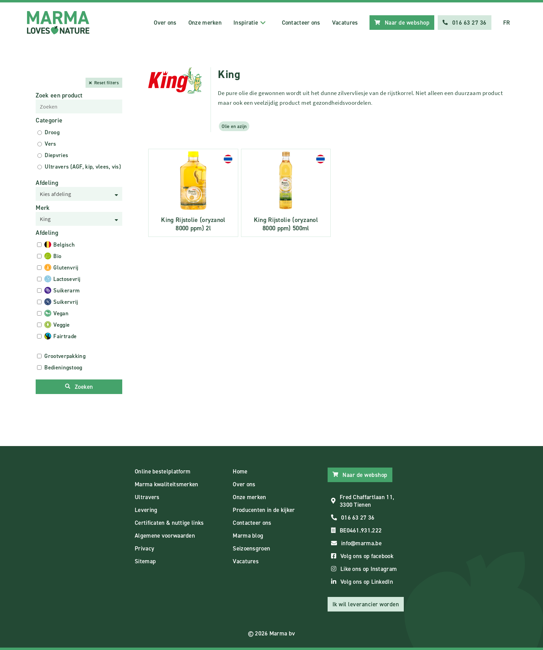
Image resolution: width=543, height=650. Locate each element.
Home (240, 471)
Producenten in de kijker (264, 510)
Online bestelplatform (162, 471)
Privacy (144, 548)
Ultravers (147, 497)
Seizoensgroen (251, 548)
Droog (52, 132)
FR (506, 22)
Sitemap (145, 561)
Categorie (49, 120)
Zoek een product (59, 95)
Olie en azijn (234, 126)
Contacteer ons (301, 22)
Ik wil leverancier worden (365, 604)
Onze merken (205, 22)
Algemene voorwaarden (165, 535)
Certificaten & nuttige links (169, 523)
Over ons (165, 22)
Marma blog (248, 535)
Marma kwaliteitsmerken (166, 484)
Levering (146, 510)
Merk (43, 208)
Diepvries (56, 155)
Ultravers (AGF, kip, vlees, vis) (83, 166)
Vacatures (345, 22)
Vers (50, 143)
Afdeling (47, 183)
